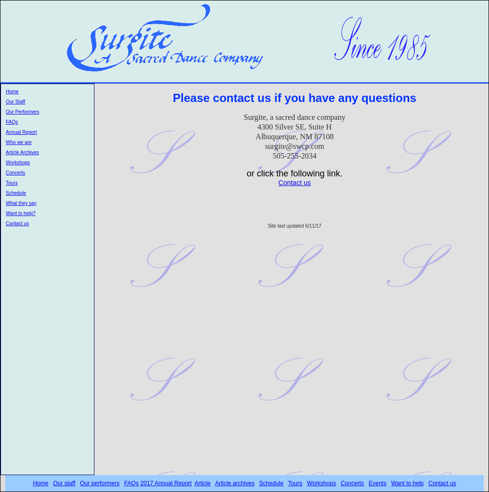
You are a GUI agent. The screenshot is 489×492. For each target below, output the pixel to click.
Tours (11, 183)
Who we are (18, 142)
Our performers (99, 483)
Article (203, 483)
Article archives (234, 483)
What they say (21, 203)
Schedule (16, 193)
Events (378, 483)
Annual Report (21, 132)
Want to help (407, 483)
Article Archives (22, 152)
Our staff (64, 483)
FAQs (12, 122)
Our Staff (15, 101)
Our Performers (22, 112)
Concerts (15, 172)
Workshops (18, 162)
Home (12, 91)
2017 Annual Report (166, 483)
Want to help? (20, 213)
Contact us (17, 223)
